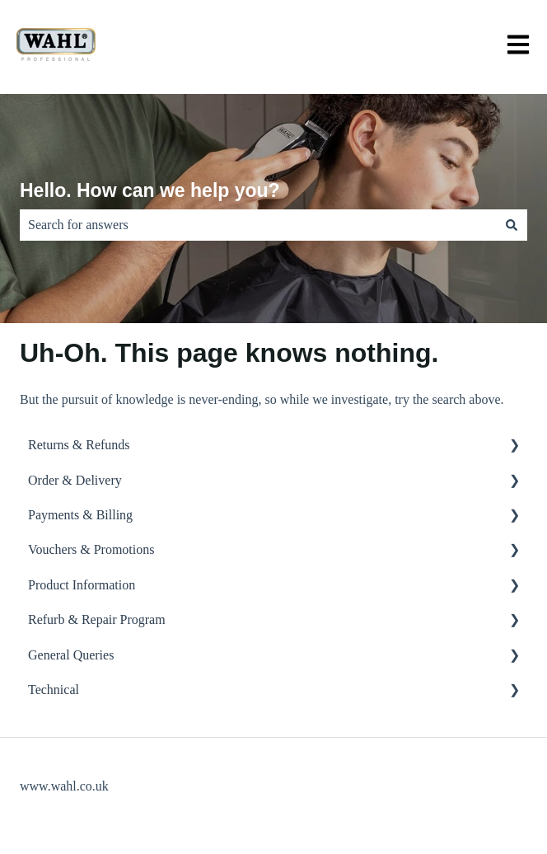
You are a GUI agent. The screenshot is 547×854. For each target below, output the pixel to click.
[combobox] (258, 225)
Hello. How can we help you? (150, 190)
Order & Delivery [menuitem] (75, 480)
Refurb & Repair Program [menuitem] (97, 619)
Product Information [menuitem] (81, 585)
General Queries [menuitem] (71, 655)
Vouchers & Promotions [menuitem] (91, 549)
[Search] (511, 225)
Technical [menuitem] (53, 690)
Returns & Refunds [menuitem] (79, 445)
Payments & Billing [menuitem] (80, 515)
